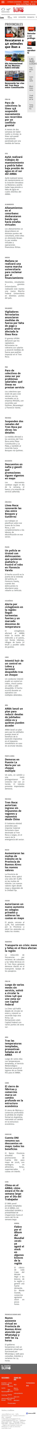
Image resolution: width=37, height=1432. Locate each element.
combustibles (22, 17)
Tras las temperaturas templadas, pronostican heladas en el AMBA (13, 1047)
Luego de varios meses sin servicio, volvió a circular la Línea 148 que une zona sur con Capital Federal (14, 994)
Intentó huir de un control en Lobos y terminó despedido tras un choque (14, 667)
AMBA (6, 1037)
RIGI (30, 43)
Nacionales (5, 1391)
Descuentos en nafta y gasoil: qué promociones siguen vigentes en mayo (14, 471)
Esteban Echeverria (14, 2)
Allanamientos (9, 204)
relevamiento (18, 1393)
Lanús (15, 17)
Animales (9, 35)
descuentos (8, 461)
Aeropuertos (30, 17)
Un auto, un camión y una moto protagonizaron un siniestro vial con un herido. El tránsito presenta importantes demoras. (14, 782)
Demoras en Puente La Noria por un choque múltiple (12, 765)
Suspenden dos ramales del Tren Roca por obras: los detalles (14, 427)
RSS (27, 1386)
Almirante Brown (4, 1399)
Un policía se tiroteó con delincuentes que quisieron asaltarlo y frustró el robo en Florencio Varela (14, 560)
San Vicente (10, 17)
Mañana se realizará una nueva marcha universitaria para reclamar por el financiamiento (14, 269)
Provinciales (12, 1403)
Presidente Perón (11, 1399)
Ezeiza (10, 1395)
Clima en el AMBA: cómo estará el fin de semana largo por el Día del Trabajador (14, 1192)
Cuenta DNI (8, 1134)
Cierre (7, 1083)
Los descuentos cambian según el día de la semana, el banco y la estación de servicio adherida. (14, 487)
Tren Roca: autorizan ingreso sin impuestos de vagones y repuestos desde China (13, 811)
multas (7, 850)
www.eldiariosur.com (8, 1414)
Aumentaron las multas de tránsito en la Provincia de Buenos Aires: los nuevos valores (14, 862)
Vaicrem (16, 1397)
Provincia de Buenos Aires (13, 1314)
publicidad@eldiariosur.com (10, 1420)
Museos (8, 59)
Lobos (7, 657)
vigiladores (8, 308)
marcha (7, 257)
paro (6, 367)
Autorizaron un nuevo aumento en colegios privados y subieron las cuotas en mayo (14, 911)
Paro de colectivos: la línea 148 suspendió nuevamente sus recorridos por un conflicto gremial (13, 114)
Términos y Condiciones (7, 1410)
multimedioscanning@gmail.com (11, 1419)
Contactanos (30, 1383)
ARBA (6, 705)
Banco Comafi (16, 1389)
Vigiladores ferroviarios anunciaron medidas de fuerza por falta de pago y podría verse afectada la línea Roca (14, 323)
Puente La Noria (9, 756)
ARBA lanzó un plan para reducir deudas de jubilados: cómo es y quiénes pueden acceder (14, 717)
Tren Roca (9, 79)
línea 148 (7, 99)
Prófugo (31, 29)
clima (6, 1182)
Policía (7, 547)
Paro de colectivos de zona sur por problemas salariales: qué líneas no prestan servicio (14, 379)
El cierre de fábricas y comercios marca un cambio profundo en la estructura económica (14, 1096)
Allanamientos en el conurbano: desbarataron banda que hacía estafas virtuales (13, 216)
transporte (8, 942)
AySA (6, 153)
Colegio (7, 901)
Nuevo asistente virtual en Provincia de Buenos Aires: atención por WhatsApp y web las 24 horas (13, 1329)
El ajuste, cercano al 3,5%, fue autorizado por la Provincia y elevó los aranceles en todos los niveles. (14, 927)
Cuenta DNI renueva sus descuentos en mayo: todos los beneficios (14, 1143)
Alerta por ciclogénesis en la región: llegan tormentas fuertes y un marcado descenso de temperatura (14, 615)
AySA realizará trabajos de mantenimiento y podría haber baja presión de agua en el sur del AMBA (14, 165)
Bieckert (16, 1400)
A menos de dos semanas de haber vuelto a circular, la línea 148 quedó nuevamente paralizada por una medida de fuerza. (13, 136)
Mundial (16, 1223)
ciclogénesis (9, 601)
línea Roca (8, 502)
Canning (26, 2)
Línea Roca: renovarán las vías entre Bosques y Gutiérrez (13, 511)
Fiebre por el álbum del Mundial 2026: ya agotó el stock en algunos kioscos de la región (19, 1245)
